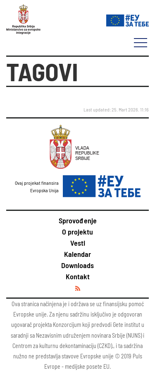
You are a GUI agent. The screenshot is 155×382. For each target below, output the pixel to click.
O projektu (77, 231)
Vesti (77, 242)
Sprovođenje (78, 220)
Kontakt (78, 276)
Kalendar (77, 254)
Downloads (77, 265)
